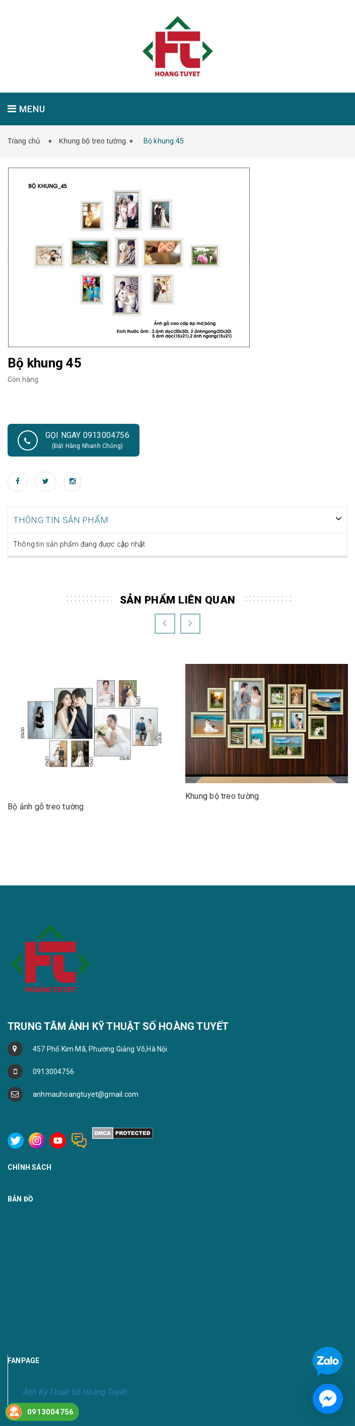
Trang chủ (26, 141)
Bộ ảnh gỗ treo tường (46, 805)
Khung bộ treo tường (92, 141)
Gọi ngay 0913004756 (73, 440)
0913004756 (53, 1071)
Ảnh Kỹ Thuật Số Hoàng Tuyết (74, 1391)
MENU (26, 109)
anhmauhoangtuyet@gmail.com (85, 1093)
